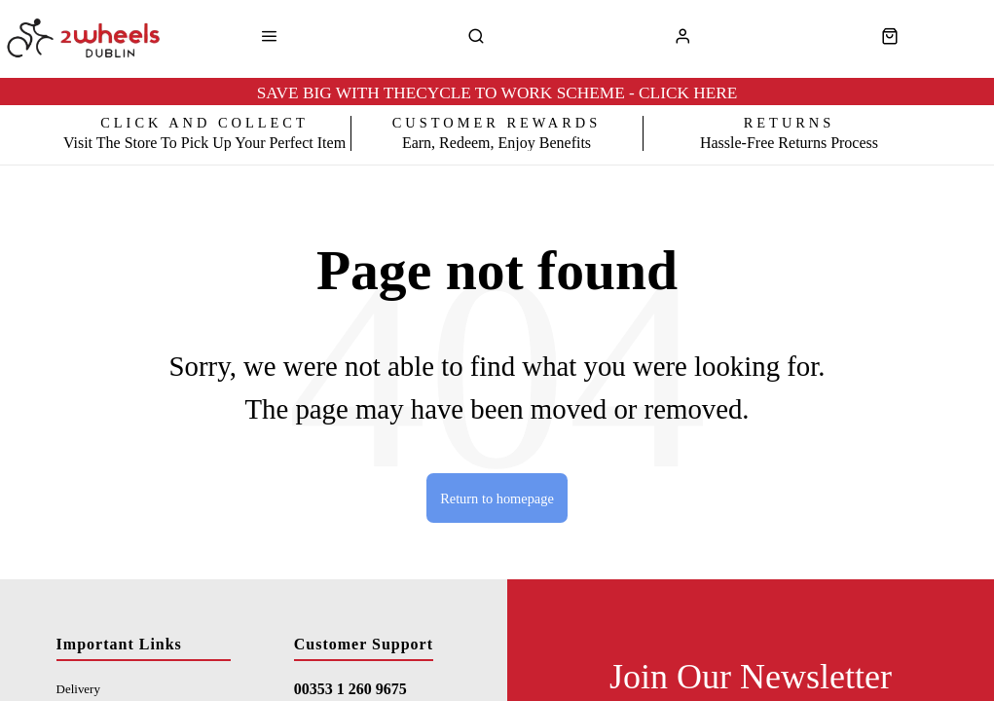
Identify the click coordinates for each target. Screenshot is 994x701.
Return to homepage (497, 498)
